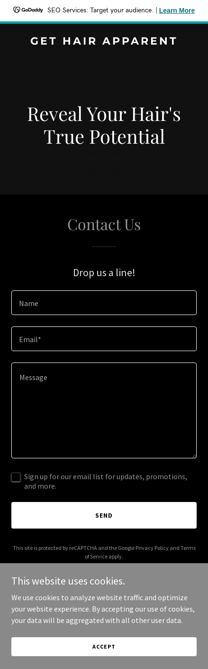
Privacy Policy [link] (152, 547)
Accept (103, 646)
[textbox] (104, 302)
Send (104, 515)
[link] (104, 41)
